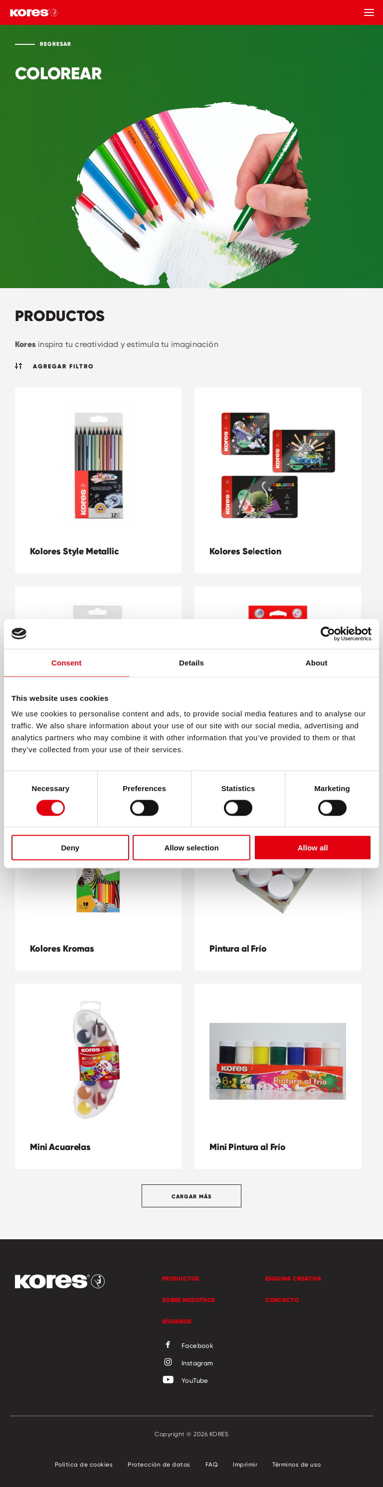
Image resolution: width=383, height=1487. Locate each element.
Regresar (55, 43)
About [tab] (317, 662)
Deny (70, 847)
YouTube (185, 1380)
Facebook (187, 1345)
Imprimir (245, 1464)
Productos (180, 1278)
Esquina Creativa (293, 1278)
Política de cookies (84, 1464)
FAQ (211, 1464)
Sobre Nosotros (188, 1300)
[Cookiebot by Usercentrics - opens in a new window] (328, 633)
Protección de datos (159, 1464)
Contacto (282, 1300)
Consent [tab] (66, 662)
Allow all (313, 847)
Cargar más (191, 1196)
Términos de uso (296, 1464)
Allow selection (191, 847)
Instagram (187, 1363)
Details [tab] (191, 662)
